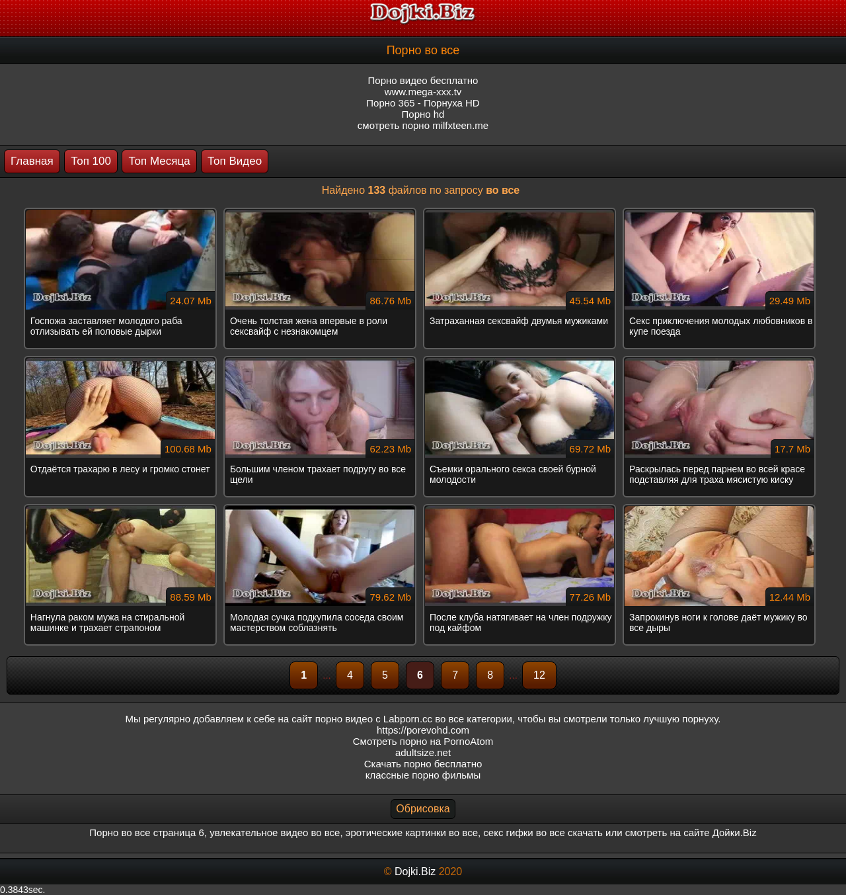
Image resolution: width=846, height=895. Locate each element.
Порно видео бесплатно (423, 80)
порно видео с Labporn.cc (373, 718)
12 (539, 675)
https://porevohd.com (423, 730)
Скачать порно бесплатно (423, 763)
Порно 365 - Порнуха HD (422, 102)
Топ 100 (91, 161)
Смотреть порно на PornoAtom (423, 741)
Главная (32, 161)
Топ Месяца (159, 161)
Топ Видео (235, 161)
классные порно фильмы (423, 775)
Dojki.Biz (415, 871)
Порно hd (423, 114)
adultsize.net (423, 752)
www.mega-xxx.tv (423, 91)
